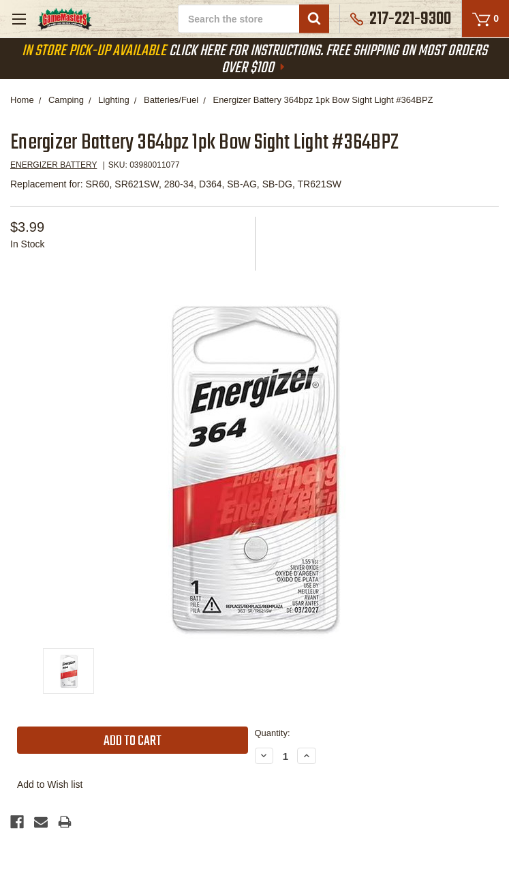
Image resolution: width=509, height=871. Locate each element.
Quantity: (272, 733)
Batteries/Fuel (171, 100)
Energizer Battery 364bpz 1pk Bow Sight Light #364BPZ (323, 100)
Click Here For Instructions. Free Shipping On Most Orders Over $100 (254, 59)
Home (22, 100)
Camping (66, 100)
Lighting (113, 100)
